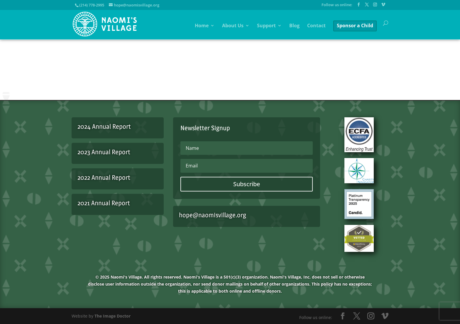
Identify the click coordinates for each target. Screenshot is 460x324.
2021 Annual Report (103, 203)
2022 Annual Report (103, 177)
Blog (294, 26)
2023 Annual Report (103, 152)
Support (266, 26)
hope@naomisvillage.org (212, 215)
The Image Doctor (112, 316)
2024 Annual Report (104, 126)
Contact (316, 26)
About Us (232, 26)
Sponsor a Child (355, 25)
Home (202, 26)
